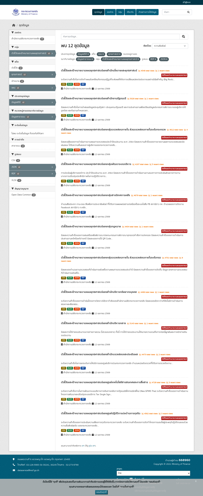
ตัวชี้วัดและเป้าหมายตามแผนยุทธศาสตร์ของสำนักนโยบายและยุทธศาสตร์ (99, 71)
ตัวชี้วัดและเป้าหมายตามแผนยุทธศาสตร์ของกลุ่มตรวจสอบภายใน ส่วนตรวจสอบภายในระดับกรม (111, 258)
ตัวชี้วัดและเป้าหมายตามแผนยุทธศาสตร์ (174, 75)
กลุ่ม (120, 12)
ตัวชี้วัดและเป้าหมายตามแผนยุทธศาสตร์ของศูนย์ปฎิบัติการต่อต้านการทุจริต (101, 413)
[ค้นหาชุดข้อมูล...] (177, 12)
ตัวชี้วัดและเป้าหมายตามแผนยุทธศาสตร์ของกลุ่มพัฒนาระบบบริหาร (96, 164)
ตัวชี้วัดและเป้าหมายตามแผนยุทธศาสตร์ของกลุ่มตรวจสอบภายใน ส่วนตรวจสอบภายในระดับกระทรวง (113, 130)
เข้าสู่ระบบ (187, 2)
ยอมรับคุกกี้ (101, 492)
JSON (77, 84)
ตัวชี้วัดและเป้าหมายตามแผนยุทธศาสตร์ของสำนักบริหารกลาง (93, 323)
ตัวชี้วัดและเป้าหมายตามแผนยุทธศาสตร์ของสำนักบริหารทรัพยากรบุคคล (99, 292)
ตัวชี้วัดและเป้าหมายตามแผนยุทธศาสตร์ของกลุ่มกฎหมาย (91, 226)
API (83, 445)
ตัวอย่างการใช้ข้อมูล (147, 12)
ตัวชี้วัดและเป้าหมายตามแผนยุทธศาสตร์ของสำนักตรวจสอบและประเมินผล (99, 354)
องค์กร (110, 12)
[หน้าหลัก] (13, 25)
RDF (83, 84)
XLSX (70, 84)
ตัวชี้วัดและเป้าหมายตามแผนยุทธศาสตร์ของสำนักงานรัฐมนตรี (94, 98)
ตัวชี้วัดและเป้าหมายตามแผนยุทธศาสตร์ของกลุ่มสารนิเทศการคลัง (96, 195)
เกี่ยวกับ (130, 12)
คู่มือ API (92, 445)
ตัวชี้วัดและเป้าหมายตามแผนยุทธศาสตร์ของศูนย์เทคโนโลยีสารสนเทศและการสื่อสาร (105, 382)
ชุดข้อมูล (98, 12)
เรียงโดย (147, 46)
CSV (63, 84)
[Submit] (188, 12)
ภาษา (119, 469)
